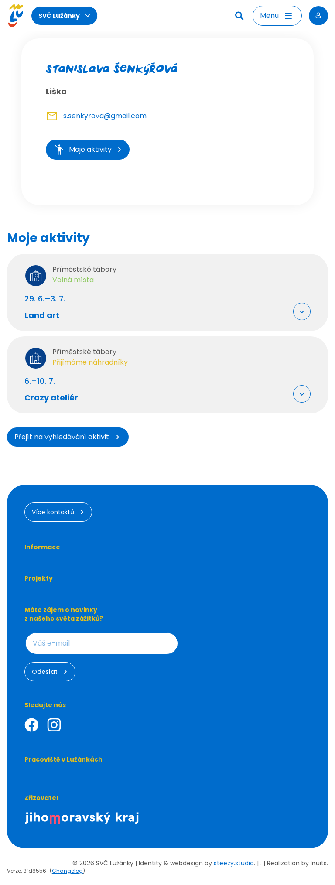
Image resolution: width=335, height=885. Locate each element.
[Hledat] (240, 15)
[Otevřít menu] (277, 16)
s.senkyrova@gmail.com (105, 116)
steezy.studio (234, 863)
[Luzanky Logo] (15, 15)
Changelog (67, 871)
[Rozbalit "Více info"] (302, 311)
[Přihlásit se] (318, 15)
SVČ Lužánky (64, 15)
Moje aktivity (87, 150)
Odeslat (50, 671)
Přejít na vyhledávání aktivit (67, 437)
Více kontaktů (58, 512)
